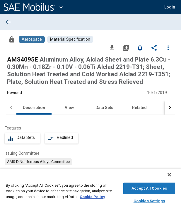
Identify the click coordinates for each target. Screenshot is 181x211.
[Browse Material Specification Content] (70, 39)
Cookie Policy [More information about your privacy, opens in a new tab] (92, 196)
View (69, 107)
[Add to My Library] (126, 47)
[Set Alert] (140, 47)
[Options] (168, 47)
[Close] (173, 177)
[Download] (112, 47)
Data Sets (104, 107)
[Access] (12, 39)
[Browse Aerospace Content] (32, 39)
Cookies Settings (149, 200)
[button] (169, 7)
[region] (90, 191)
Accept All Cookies (149, 187)
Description (34, 107)
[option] (38, 161)
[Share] (154, 47)
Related (139, 107)
